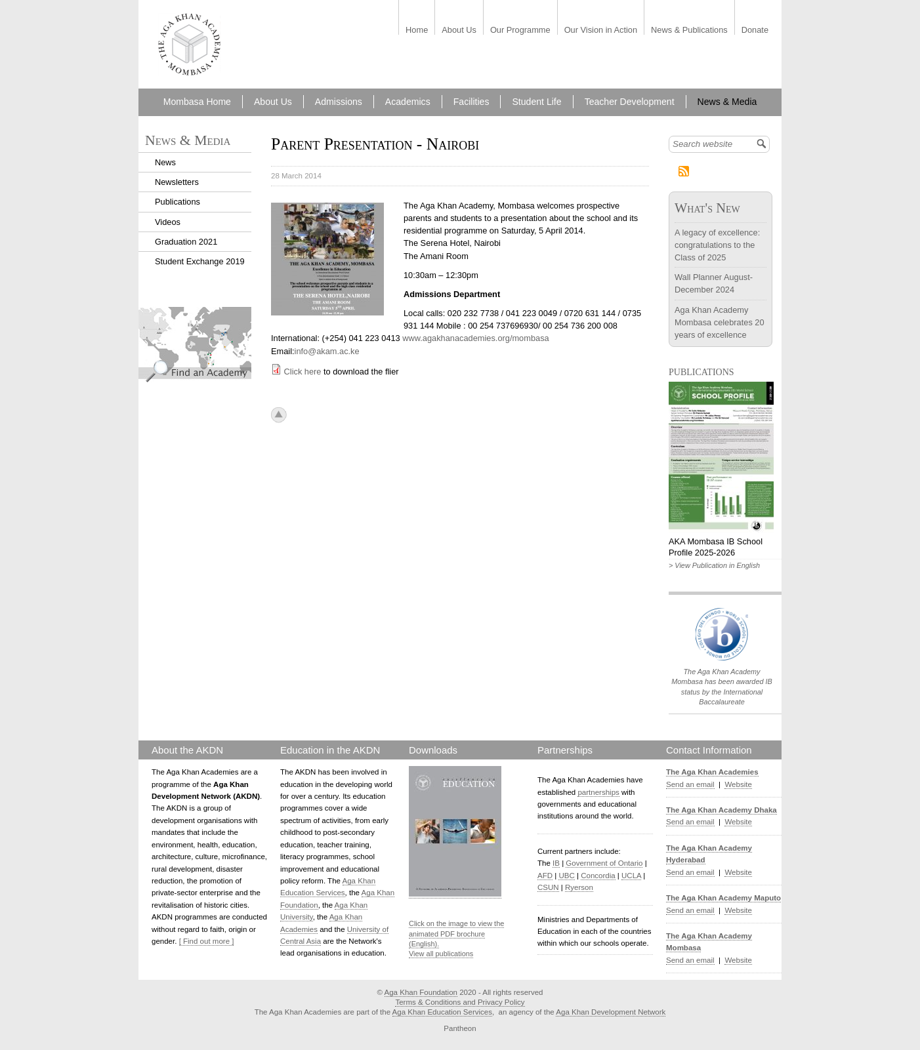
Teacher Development (630, 101)
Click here (303, 371)
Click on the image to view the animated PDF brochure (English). (456, 933)
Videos (167, 222)
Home (417, 30)
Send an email (690, 784)
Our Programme (520, 30)
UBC (566, 875)
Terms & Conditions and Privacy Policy (459, 1002)
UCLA (631, 875)
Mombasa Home (197, 101)
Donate (755, 30)
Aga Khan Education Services (442, 1012)
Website (737, 784)
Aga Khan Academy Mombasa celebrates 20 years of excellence (719, 322)
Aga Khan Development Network (610, 1012)
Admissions (338, 101)
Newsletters (177, 182)
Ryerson (579, 887)
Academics (407, 101)
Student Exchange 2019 (200, 261)
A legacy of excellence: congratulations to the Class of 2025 (717, 245)
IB (556, 863)
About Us (459, 30)
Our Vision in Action (600, 30)
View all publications (441, 954)
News (165, 162)
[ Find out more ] (206, 941)
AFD (545, 875)
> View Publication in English (714, 565)
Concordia (598, 875)
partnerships (598, 792)
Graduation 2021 (186, 242)
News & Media (727, 101)
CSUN (548, 887)
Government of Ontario (604, 863)
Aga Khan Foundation (421, 992)
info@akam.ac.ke (327, 351)
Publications (177, 202)
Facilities (471, 101)
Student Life (536, 101)
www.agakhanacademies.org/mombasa (475, 338)
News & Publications (689, 30)
